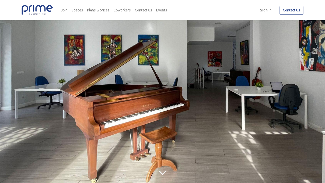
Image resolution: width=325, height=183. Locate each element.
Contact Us (291, 10)
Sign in (265, 10)
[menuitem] (64, 10)
